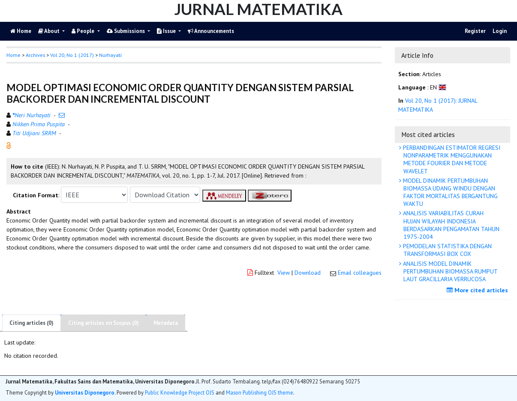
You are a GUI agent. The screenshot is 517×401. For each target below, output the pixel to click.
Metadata (165, 323)
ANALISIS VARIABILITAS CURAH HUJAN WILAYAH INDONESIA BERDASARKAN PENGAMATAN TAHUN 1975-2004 (450, 225)
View (283, 272)
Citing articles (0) (31, 323)
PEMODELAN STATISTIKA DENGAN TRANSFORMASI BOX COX (446, 250)
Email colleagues (360, 272)
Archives (35, 55)
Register (475, 31)
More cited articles (478, 290)
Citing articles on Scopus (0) (103, 323)
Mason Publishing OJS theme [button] (259, 392)
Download (308, 272)
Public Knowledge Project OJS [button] (179, 392)
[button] (8, 145)
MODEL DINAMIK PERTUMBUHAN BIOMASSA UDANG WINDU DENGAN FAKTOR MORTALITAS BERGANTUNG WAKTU (449, 192)
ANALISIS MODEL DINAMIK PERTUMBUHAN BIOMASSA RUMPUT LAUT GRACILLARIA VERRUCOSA (449, 271)
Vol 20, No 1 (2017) (72, 55)
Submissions (126, 31)
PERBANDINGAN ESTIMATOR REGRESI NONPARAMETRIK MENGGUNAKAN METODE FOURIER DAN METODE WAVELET (450, 159)
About (49, 31)
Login (500, 31)
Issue (167, 31)
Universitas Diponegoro (84, 392)
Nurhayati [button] (110, 55)
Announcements (211, 31)
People (84, 31)
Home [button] (13, 55)
